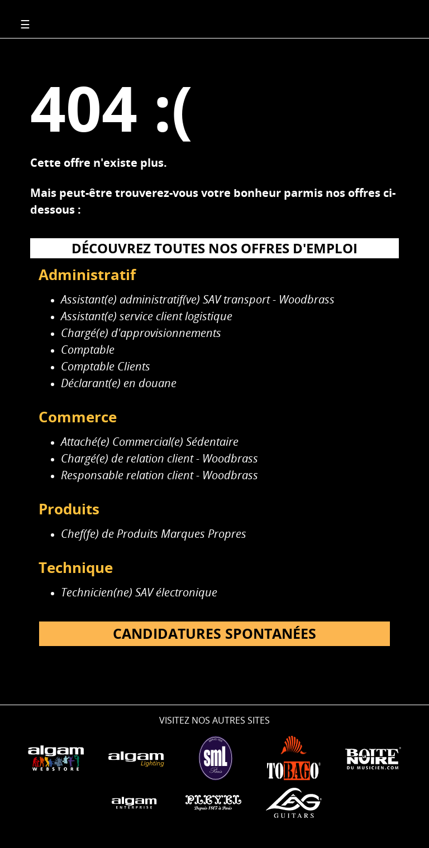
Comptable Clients (105, 366)
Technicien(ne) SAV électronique (139, 592)
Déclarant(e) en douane (119, 383)
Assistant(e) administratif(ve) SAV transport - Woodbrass (198, 299)
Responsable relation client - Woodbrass (159, 475)
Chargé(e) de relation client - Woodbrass (159, 458)
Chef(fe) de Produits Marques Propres (153, 533)
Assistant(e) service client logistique (146, 316)
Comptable (88, 349)
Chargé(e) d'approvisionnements (141, 332)
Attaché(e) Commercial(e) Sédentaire (150, 441)
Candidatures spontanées (214, 633)
